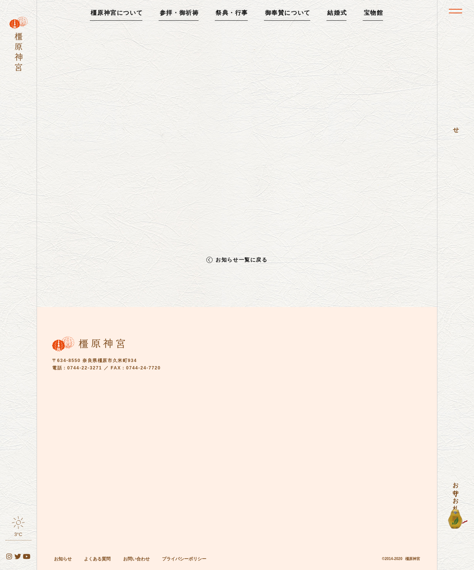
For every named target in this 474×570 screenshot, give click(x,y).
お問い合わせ (136, 559)
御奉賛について (288, 13)
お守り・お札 (456, 490)
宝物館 (373, 13)
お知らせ (63, 559)
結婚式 (337, 13)
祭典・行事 (232, 13)
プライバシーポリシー (184, 559)
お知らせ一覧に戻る (241, 260)
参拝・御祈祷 (179, 13)
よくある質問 (97, 559)
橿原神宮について (117, 13)
